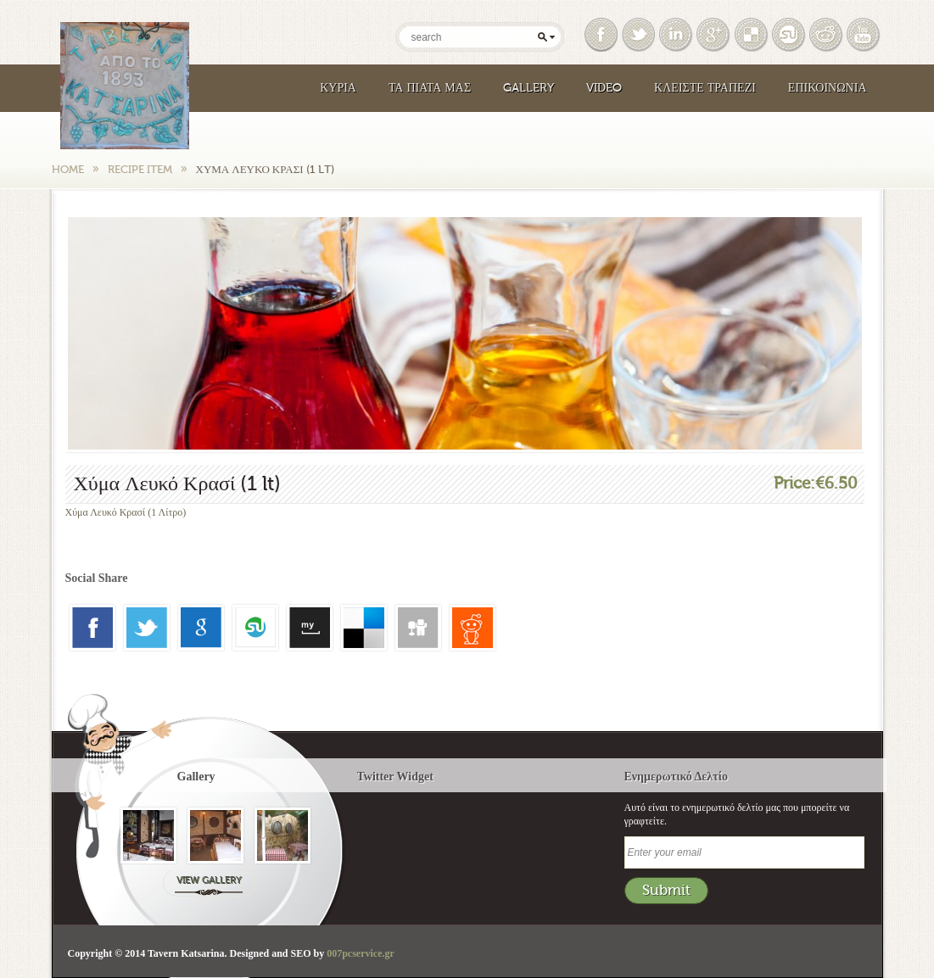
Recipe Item (140, 169)
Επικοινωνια (827, 88)
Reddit (827, 34)
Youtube (864, 34)
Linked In (677, 34)
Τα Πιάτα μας (430, 88)
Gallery (528, 88)
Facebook (602, 34)
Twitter (640, 34)
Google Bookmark (790, 34)
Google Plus (714, 34)
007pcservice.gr (360, 953)
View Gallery (209, 880)
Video (604, 88)
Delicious (752, 34)
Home (68, 169)
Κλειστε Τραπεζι (705, 88)
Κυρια (338, 88)
